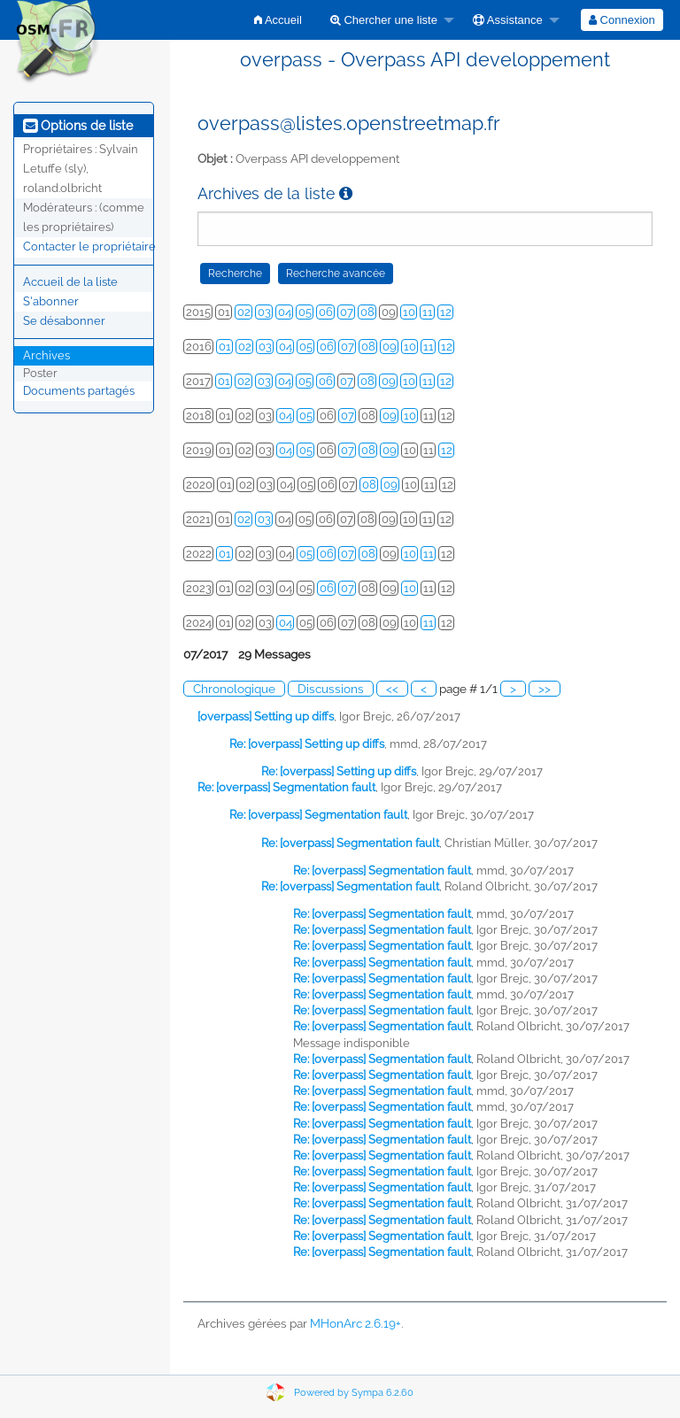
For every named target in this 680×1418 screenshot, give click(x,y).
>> (544, 689)
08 (367, 312)
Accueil (278, 20)
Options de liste (78, 126)
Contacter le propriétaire (89, 246)
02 (244, 312)
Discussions (331, 689)
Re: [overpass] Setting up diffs (306, 744)
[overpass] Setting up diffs (265, 716)
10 (409, 312)
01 (225, 346)
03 (264, 312)
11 (427, 312)
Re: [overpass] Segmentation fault (286, 787)
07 (346, 312)
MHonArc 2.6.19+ (355, 1323)
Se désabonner (64, 321)
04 (284, 312)
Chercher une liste (383, 20)
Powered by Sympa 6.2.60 (353, 1393)
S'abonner (51, 301)
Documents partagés (79, 390)
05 (305, 312)
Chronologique (234, 689)
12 (446, 312)
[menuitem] (278, 20)
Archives (46, 355)
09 (389, 346)
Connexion (622, 20)
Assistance (508, 20)
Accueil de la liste (70, 282)
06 (326, 312)
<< (392, 689)
